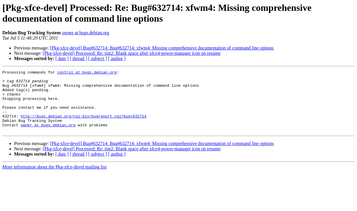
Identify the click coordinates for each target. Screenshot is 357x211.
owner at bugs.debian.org (85, 32)
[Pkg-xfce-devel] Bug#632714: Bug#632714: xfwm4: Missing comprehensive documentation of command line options (162, 47)
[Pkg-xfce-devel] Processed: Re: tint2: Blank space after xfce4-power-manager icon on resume (132, 53)
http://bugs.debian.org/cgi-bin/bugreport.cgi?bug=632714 (83, 125)
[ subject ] (97, 58)
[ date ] (62, 58)
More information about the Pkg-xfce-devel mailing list (54, 179)
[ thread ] (78, 58)
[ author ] (117, 58)
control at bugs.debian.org (87, 73)
